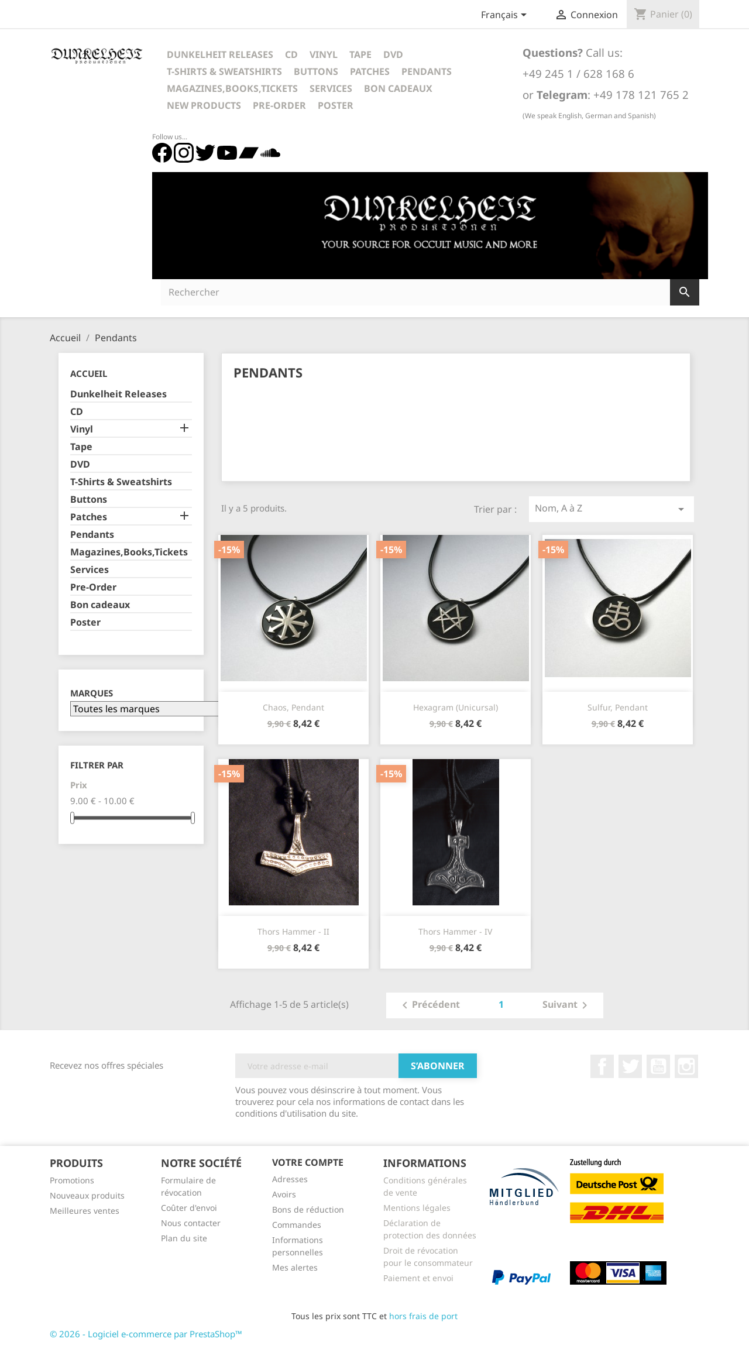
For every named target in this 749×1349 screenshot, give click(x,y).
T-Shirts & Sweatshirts (224, 71)
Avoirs (284, 1194)
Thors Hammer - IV (455, 931)
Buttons (316, 71)
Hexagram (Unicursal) (455, 707)
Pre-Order (279, 105)
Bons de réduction (308, 1209)
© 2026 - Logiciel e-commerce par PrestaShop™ (146, 1334)
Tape (360, 54)
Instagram (686, 1066)
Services (331, 88)
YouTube (658, 1066)
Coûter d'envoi (189, 1207)
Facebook (602, 1066)
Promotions (72, 1180)
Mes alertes (295, 1267)
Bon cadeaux (398, 88)
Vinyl (324, 54)
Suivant (567, 1005)
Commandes (296, 1224)
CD (291, 54)
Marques (91, 693)
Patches (370, 71)
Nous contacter (191, 1222)
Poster (335, 105)
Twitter (630, 1066)
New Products (204, 105)
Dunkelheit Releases (220, 54)
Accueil (88, 373)
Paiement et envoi (418, 1277)
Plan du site (184, 1238)
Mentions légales (417, 1207)
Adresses (290, 1179)
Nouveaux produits (87, 1195)
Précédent (429, 1005)
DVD (393, 54)
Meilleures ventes (84, 1210)
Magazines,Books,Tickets (232, 88)
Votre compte (307, 1162)
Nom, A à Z (611, 509)
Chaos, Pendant (293, 707)
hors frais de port (423, 1315)
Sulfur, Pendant (617, 707)
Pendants (426, 71)
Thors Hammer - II (293, 931)
